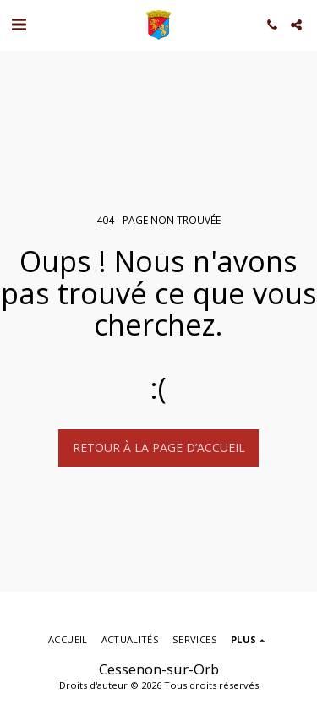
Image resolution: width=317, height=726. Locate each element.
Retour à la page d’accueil (159, 447)
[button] (18, 24)
